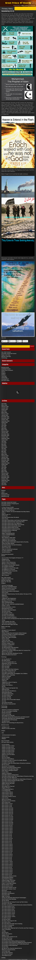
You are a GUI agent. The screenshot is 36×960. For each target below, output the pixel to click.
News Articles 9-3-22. (7, 874)
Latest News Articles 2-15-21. (9, 796)
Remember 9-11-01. (6, 891)
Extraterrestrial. (5, 367)
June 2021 (3, 450)
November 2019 (5, 477)
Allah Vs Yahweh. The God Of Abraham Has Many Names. (16, 511)
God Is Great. (5, 518)
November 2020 (5, 460)
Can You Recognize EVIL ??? (9, 662)
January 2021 (4, 457)
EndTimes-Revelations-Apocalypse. (10, 591)
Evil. (3, 732)
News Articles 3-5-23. (7, 834)
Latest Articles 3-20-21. (7, 792)
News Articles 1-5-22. (7, 805)
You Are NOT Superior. (7, 952)
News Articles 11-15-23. (7, 818)
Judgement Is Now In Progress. (9, 682)
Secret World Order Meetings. (9, 899)
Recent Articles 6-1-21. (7, 886)
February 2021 (4, 455)
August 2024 (4, 409)
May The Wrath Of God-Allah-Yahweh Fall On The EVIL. (15, 542)
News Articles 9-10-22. (7, 868)
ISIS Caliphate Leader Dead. (8, 537)
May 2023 (3, 426)
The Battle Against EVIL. (8, 693)
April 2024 (3, 411)
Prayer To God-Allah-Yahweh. (9, 883)
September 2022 (5, 438)
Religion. (3, 373)
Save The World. (5, 740)
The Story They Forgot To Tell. (9, 920)
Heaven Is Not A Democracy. (9, 562)
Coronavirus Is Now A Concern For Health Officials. (14, 760)
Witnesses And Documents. (8, 949)
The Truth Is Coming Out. (8, 925)
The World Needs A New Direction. (10, 647)
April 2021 (3, 452)
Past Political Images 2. (7, 878)
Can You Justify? (6, 757)
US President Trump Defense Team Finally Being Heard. (15, 944)
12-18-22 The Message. (7, 585)
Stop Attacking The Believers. (9, 690)
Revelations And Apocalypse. (9, 610)
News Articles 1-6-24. (7, 806)
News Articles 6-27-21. (7, 855)
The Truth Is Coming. (7, 926)
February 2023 (4, 431)
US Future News (5, 380)
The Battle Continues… (7, 646)
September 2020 (5, 463)
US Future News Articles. (7, 742)
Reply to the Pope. (5, 355)
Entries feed (4, 493)
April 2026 (3, 403)
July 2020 (3, 465)
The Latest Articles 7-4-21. (8, 915)
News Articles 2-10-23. (7, 826)
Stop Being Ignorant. (7, 692)
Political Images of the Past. (8, 880)
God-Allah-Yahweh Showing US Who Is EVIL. (13, 780)
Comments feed (5, 494)
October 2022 (4, 437)
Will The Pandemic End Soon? (9, 654)
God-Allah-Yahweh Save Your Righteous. (12, 523)
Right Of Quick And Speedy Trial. (10, 688)
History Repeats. (6, 677)
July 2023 (3, 424)
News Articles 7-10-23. (7, 861)
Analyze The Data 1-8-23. (8, 747)
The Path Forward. (6, 917)
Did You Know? (5, 764)
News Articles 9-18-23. (7, 871)
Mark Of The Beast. (6, 799)
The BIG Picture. (6, 721)
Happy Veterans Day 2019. (8, 783)
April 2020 (3, 470)
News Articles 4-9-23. (7, 841)
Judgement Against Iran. (7, 578)
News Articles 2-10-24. (7, 828)
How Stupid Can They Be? (8, 715)
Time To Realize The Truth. (8, 621)
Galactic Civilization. (7, 773)
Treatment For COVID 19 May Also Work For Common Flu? (16, 650)
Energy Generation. (6, 712)
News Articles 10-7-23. (7, 815)
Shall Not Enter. (5, 689)
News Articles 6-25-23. (7, 854)
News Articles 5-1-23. (7, 842)
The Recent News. (6, 919)
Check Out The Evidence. (8, 758)
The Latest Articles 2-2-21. (8, 906)
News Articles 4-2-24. (7, 837)
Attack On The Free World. (8, 754)
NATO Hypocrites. (6, 802)
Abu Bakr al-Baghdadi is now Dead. (10, 508)
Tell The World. (5, 900)
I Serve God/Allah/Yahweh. (8, 534)
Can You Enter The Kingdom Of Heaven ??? (12, 557)
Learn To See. (5, 797)
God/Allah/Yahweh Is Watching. (9, 530)
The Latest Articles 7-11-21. (8, 912)
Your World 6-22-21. (6, 955)
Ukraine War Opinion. (7, 933)
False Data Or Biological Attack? (10, 770)
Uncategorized (5, 379)
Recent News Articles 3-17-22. (9, 887)
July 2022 (3, 441)
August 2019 (4, 481)
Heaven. (3, 371)
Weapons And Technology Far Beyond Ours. (13, 722)
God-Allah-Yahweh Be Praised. (8, 353)
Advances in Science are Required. (10, 709)
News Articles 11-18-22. (7, 819)
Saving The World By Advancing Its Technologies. (14, 897)
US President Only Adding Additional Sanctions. (13, 941)
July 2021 (3, 448)
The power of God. (6, 546)
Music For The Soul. (6, 581)
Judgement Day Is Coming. (8, 539)
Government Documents (7, 554)
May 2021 (3, 451)
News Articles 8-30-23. (7, 864)
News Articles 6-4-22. (7, 858)
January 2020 (4, 474)
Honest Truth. (5, 679)
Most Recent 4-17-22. (7, 601)
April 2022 (3, 445)
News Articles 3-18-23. (7, 829)
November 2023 (5, 418)
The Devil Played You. (7, 695)
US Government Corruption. (9, 735)
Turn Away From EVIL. (7, 702)
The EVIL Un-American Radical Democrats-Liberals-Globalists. (17, 904)
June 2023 (3, 425)
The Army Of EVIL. (6, 611)
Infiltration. (4, 680)
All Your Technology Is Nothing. (9, 711)
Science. (3, 374)
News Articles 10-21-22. (7, 812)
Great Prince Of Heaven (18, 3)
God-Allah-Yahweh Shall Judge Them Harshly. (13, 524)
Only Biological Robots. (7, 877)
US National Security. (7, 939)
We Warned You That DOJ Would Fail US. (12, 948)
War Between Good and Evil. (9, 703)
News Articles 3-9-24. (7, 835)
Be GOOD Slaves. (6, 660)
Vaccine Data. (5, 946)
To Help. (4, 931)
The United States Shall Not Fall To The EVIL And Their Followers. (18, 928)
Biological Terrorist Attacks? (9, 630)
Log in (3, 492)
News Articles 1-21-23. (7, 803)
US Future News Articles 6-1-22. (9, 936)
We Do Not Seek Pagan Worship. (10, 624)
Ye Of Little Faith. (6, 951)
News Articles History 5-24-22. (9, 876)
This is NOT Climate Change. (9, 649)
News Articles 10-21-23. (7, 813)
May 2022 (3, 444)
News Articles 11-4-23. (7, 821)
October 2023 (4, 419)
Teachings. (4, 376)
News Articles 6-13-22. (7, 848)
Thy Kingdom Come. (7, 572)
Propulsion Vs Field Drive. (8, 644)
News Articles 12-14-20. (7, 822)
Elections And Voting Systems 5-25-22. (11, 767)
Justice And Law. (6, 683)
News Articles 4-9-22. (7, 839)
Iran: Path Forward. (6, 352)
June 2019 (3, 484)
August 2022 (4, 439)
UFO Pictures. (5, 932)
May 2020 (3, 468)
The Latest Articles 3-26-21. (8, 907)
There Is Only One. (6, 547)
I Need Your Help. (6, 640)
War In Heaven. (5, 575)
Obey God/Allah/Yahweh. (8, 602)
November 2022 (5, 435)
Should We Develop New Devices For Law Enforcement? (16, 717)
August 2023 (4, 422)
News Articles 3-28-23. (7, 832)
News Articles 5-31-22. (7, 847)
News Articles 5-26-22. (7, 844)
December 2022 (5, 434)
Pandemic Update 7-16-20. (8, 643)
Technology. (4, 357)
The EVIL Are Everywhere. (8, 615)
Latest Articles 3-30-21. (7, 793)
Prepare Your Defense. (7, 685)
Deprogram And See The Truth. (9, 663)
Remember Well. (6, 894)
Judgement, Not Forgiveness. (9, 540)
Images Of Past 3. (6, 787)
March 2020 (4, 471)
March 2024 (4, 412)
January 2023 (4, 432)
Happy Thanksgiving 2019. (8, 533)
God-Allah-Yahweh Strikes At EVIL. (10, 527)
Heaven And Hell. (6, 560)
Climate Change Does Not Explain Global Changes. (14, 633)
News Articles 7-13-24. (7, 863)
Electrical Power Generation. (9, 636)
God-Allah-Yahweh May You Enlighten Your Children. (15, 673)
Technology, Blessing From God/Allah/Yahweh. (13, 718)
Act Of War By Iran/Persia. (8, 510)
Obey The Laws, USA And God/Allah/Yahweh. (13, 604)
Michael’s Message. (6, 356)
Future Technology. (6, 714)
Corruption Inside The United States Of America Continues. (16, 763)
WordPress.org (5, 496)
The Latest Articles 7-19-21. (8, 913)
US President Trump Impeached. (10, 945)
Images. (3, 730)
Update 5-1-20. (5, 935)
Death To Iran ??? (6, 514)
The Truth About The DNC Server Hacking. (12, 923)
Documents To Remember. (8, 766)
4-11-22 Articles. (6, 744)
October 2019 (4, 478)
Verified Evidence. (6, 552)
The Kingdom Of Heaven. (8, 566)
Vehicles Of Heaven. (7, 573)
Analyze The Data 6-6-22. (8, 753)
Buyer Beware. (5, 631)
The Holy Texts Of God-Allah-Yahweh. (11, 699)
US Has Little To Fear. (7, 938)
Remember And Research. (8, 893)
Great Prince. (5, 596)
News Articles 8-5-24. (7, 867)
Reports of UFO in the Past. (8, 728)
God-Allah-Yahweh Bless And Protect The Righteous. (15, 520)
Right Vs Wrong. (6, 896)
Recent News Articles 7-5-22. (9, 889)
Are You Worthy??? (6, 659)
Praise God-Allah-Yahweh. (8, 881)
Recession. (4, 890)
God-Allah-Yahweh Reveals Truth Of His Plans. (13, 521)
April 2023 (3, 428)
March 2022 (4, 447)
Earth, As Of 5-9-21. (6, 664)
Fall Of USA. (5, 516)
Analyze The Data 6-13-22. (8, 751)
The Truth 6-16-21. (6, 922)
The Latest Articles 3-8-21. (8, 909)
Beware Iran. (5, 756)
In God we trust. (6, 536)
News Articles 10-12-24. (7, 808)
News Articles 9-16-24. (7, 870)
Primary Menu (7, 9)
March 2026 (4, 405)
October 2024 (4, 408)
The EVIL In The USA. (7, 903)
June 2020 (3, 467)
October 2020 (4, 461)
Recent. (4, 686)
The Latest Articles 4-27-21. (8, 910)
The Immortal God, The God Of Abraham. (12, 544)
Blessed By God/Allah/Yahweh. (9, 586)
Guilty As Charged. (6, 676)
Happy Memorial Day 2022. (8, 782)
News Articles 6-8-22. (7, 860)
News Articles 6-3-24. (7, 857)
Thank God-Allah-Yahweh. (8, 543)
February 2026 (4, 406)
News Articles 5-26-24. (7, 845)
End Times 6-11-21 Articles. (8, 589)
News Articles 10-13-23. (7, 809)
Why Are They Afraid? (7, 651)
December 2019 (5, 476)
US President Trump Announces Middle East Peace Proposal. (17, 942)
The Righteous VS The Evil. (8, 569)
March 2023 (4, 429)
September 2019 (5, 480)
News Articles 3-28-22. (7, 831)
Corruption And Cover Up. (8, 761)
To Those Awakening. (7, 550)
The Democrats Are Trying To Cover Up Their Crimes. (15, 902)
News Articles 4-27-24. (7, 838)
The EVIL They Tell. (6, 698)
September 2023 (5, 421)
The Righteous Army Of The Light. (10, 568)
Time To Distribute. (6, 929)
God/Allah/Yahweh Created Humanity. (11, 529)
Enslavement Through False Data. (10, 769)
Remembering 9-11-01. (7, 608)
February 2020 (4, 473)
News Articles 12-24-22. (7, 824)
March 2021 (4, 454)
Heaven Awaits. (5, 638)
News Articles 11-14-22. (7, 816)
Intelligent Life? (5, 727)
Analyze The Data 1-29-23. (8, 745)
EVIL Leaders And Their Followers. (10, 669)
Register (3, 490)
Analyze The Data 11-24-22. (8, 748)
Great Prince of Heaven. (7, 370)
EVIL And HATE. (6, 666)
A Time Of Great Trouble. (8, 507)
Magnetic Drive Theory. (7, 641)
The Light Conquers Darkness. (9, 617)
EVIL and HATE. (6, 667)
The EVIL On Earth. (6, 696)
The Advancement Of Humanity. (9, 719)
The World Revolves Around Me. (10, 570)
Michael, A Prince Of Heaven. (9, 563)
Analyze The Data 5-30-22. (8, 750)
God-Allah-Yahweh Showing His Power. (11, 526)
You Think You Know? (7, 954)
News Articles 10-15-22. (7, 810)
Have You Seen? (6, 784)
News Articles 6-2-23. (7, 852)
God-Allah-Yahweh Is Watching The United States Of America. (17, 779)
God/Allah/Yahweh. (6, 368)
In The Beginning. (6, 790)
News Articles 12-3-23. (7, 825)
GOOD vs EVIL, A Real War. (8, 675)
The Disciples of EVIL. (7, 612)
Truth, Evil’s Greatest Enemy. (9, 623)
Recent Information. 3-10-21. (9, 607)
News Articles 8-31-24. (7, 865)
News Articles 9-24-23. (7, 873)
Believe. (4, 513)
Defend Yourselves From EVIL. (9, 588)
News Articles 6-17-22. (7, 851)
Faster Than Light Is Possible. (9, 637)
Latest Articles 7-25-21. (7, 795)
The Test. (4, 701)
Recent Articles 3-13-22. (7, 884)
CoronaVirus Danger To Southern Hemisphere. (13, 634)
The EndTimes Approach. (8, 614)
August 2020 (4, 464)
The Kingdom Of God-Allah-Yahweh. (11, 565)
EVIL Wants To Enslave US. (8, 672)
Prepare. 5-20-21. (6, 605)
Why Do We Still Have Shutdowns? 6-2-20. (12, 653)
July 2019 (3, 483)
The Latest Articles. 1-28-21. (8, 916)
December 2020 (5, 458)
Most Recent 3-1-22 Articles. (9, 800)
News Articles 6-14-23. (7, 850)
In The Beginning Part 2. (8, 789)
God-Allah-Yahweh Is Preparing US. (10, 503)
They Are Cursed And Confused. (10, 549)
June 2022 (3, 442)
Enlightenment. (5, 559)
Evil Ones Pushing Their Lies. (9, 670)
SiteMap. (3, 957)
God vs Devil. (5, 592)
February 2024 (4, 413)
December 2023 (5, 416)
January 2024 (4, 415)
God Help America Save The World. (10, 517)
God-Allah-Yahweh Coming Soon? (10, 774)
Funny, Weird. (5, 771)
